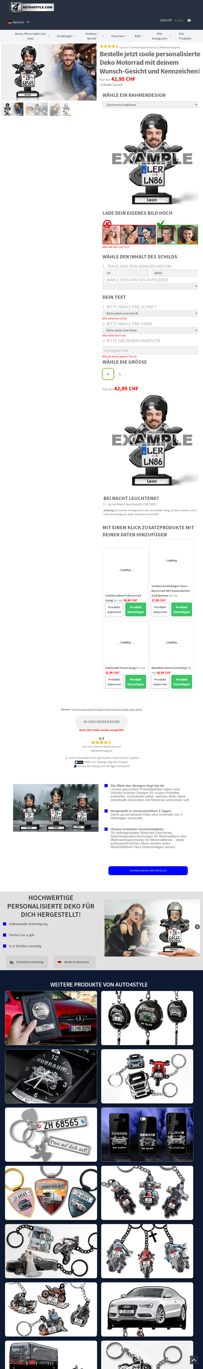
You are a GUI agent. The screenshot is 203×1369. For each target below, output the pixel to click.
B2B (139, 36)
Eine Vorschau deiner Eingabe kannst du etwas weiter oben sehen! (107, 709)
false (107, 927)
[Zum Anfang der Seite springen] (194, 1360)
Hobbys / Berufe (95, 36)
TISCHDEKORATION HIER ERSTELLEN (148, 871)
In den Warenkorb (101, 721)
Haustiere (119, 36)
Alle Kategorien (162, 36)
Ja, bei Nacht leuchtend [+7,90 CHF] (129, 504)
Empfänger (66, 36)
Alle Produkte (185, 36)
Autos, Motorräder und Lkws (32, 36)
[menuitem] (18, 22)
